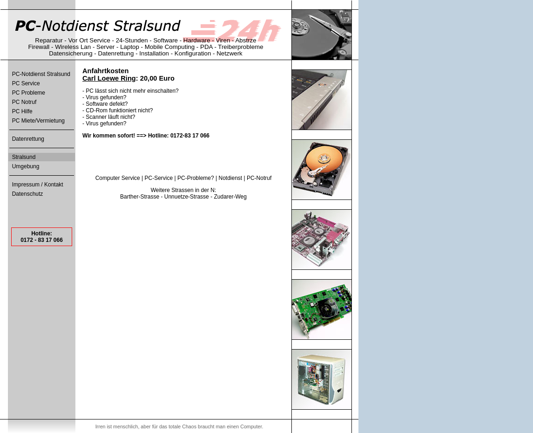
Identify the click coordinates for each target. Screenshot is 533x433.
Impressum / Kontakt (37, 184)
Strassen (182, 190)
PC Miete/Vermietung (38, 120)
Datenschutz (27, 194)
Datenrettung (28, 139)
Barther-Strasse (139, 196)
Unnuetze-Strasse (186, 196)
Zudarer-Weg (230, 196)
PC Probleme (28, 92)
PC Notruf (24, 102)
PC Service (26, 83)
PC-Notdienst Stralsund (41, 74)
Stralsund (24, 157)
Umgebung (26, 166)
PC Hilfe (22, 111)
